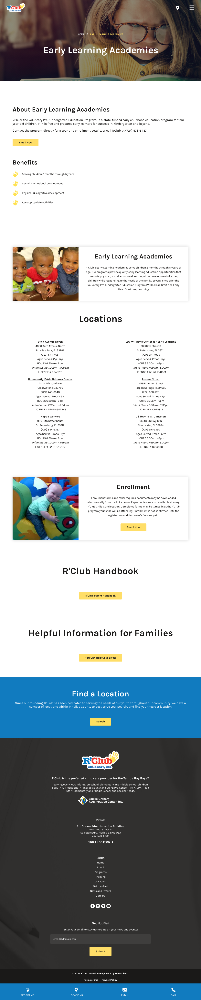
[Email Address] (100, 939)
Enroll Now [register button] (25, 142)
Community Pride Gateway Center (50, 379)
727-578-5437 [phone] (100, 835)
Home (81, 34)
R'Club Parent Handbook (100, 595)
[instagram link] (98, 907)
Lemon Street (151, 379)
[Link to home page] (100, 760)
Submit (100, 951)
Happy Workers (50, 416)
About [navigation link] (100, 867)
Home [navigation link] (100, 862)
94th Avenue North (50, 341)
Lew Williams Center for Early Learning (150, 341)
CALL (173, 995)
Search (100, 721)
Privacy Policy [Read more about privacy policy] (109, 980)
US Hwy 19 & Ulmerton (151, 416)
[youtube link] (108, 907)
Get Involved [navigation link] (100, 886)
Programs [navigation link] (100, 872)
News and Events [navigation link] (100, 891)
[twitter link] (103, 907)
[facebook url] (93, 907)
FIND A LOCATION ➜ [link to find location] (100, 842)
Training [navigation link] (101, 876)
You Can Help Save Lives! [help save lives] (100, 657)
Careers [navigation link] (100, 895)
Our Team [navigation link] (100, 881)
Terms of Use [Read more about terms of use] (91, 980)
